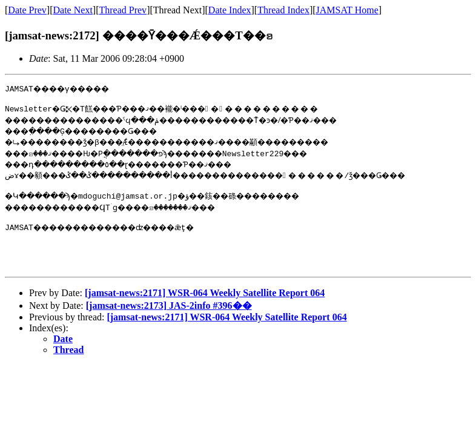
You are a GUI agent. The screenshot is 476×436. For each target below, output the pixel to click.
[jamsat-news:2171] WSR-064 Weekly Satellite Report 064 (205, 305)
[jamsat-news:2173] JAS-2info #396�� (169, 318)
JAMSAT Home (347, 10)
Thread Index (283, 10)
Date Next (73, 10)
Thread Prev (123, 10)
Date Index (229, 10)
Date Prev (27, 10)
